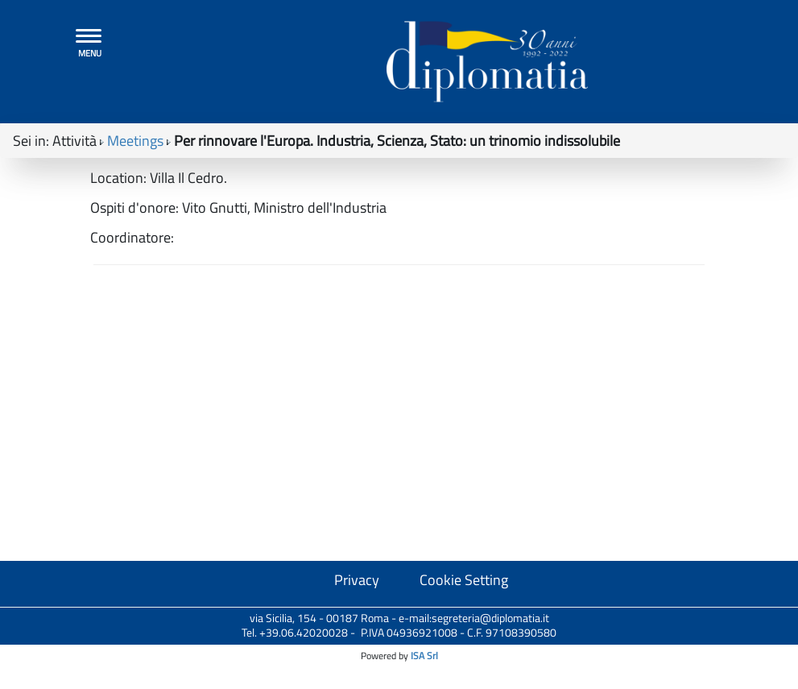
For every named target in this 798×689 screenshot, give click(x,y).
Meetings (135, 145)
